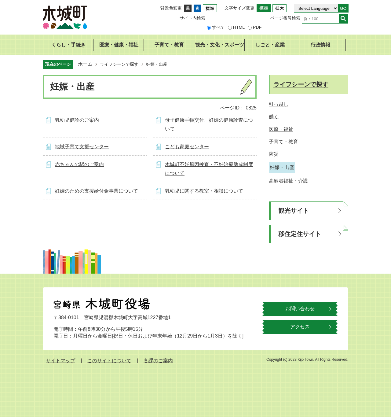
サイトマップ (60, 360)
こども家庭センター (187, 146)
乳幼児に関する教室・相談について (204, 191)
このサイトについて (109, 360)
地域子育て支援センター (82, 146)
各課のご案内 (158, 360)
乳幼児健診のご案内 (77, 120)
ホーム (85, 64)
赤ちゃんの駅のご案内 (79, 164)
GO (343, 8)
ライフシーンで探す (119, 64)
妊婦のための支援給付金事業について (96, 191)
